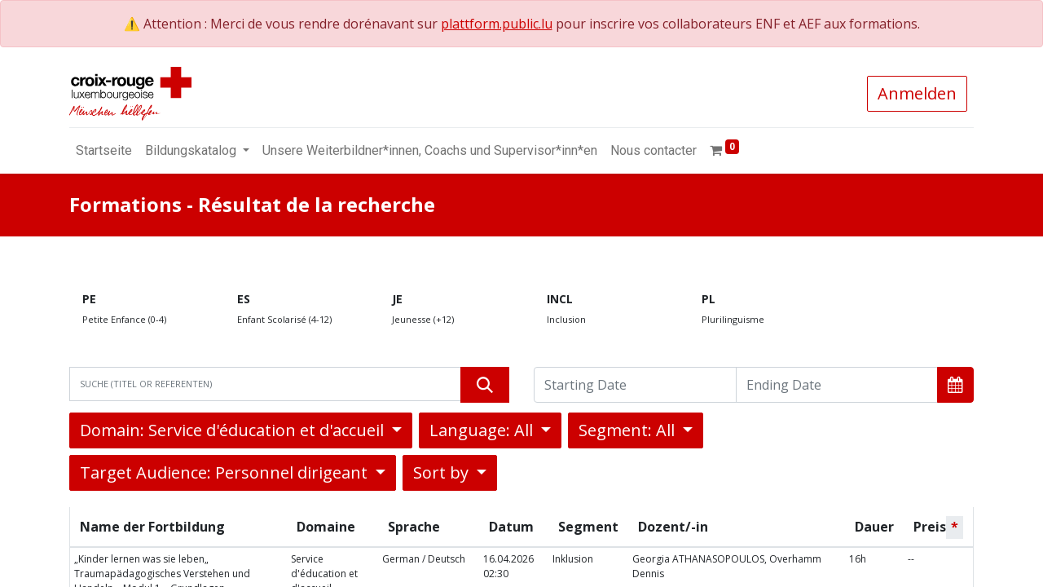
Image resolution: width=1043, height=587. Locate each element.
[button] (955, 385)
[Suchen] (484, 385)
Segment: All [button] (629, 430)
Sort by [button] (443, 472)
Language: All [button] (483, 430)
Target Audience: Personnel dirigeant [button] (226, 472)
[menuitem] (104, 151)
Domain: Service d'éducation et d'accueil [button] (234, 430)
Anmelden (917, 93)
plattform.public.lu (496, 24)
